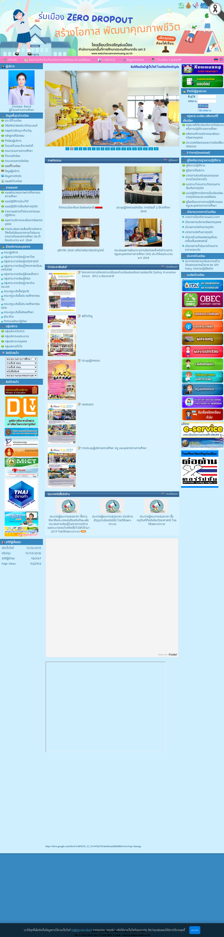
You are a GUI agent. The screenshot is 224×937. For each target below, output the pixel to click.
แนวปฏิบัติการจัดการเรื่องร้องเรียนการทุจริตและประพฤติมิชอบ (204, 195)
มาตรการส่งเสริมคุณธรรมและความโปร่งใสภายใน (202, 177)
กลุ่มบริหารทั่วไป (13, 346)
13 (124, 149)
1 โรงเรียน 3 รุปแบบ (166, 59)
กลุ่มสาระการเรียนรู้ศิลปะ (16, 278)
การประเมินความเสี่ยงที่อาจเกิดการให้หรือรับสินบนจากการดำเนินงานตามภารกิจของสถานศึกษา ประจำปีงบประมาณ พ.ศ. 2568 (23, 234)
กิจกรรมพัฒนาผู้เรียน (14, 321)
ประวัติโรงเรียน (13, 120)
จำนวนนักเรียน (12, 155)
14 (129, 149)
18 (151, 149)
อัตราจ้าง (7, 316)
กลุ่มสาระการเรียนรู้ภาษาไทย (18, 256)
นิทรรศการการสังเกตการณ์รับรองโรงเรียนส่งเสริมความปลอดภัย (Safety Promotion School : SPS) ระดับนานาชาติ (129, 274)
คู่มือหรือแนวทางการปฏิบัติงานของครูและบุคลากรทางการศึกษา (204, 203)
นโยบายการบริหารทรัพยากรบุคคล (203, 222)
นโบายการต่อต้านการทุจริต (199, 227)
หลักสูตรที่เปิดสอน (14, 135)
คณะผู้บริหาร (9, 252)
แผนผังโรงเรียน (13, 181)
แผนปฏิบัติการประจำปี (16, 201)
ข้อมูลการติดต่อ (133, 59)
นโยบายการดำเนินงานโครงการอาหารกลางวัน (201, 248)
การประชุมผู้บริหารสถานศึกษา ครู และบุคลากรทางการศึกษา (114, 448)
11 (113, 149)
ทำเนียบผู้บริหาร (13, 140)
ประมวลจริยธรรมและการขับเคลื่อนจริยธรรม (204, 144)
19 (156, 149)
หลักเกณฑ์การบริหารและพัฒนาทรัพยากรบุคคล (203, 135)
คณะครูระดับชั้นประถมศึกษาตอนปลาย (20, 306)
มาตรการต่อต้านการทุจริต (199, 232)
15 (134, 149)
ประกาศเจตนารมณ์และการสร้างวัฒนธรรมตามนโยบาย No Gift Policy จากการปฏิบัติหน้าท (202, 265)
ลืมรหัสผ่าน (205, 110)
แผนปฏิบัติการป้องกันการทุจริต (21, 206)
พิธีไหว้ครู (87, 316)
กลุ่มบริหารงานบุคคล (16, 341)
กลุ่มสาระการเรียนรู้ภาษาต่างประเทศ (18, 285)
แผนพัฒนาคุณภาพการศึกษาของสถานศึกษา (22, 194)
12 (118, 149)
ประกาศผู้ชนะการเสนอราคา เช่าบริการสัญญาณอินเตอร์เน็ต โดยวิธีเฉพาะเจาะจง (112, 520)
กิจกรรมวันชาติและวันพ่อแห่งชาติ (76, 207)
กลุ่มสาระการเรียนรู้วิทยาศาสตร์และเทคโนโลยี (21, 267)
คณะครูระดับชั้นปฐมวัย (15, 291)
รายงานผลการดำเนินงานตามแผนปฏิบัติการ (22, 213)
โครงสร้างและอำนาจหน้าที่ (19, 145)
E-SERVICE (106, 59)
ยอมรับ (194, 930)
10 (107, 149)
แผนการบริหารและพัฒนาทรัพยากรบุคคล (24, 222)
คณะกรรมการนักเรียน (17, 161)
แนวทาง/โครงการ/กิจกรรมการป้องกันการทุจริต (203, 186)
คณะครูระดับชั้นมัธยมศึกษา (17, 312)
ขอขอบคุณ (88, 404)
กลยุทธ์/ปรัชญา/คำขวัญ (18, 130)
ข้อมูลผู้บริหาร (12, 171)
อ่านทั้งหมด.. (172, 267)
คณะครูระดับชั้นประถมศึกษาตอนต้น (20, 297)
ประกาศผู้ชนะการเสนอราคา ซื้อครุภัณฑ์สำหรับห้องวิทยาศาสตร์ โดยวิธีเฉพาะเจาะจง (156, 520)
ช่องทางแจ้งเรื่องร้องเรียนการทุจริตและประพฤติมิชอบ (57, 59)
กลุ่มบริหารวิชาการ (15, 331)
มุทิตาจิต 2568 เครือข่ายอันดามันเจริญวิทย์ (80, 250)
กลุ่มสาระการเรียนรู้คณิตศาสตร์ (19, 261)
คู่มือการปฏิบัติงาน (195, 165)
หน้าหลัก (10, 59)
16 (140, 149)
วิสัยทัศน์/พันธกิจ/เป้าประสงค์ (21, 125)
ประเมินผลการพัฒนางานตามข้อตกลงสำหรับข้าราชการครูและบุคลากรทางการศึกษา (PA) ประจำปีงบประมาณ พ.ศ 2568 (143, 254)
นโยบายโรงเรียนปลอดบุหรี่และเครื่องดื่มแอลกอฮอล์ (201, 239)
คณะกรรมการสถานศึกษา (19, 150)
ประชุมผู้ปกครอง (91, 360)
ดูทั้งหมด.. (173, 160)
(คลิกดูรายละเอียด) (81, 930)
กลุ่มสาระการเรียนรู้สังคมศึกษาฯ (20, 274)
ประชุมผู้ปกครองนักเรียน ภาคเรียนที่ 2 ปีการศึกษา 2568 (143, 209)
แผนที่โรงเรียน (12, 166)
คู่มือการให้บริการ (195, 170)
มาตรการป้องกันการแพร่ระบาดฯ (202, 217)
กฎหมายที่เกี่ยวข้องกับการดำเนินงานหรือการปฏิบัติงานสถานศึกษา (205, 127)
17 (145, 149)
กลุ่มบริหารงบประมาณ (17, 336)
